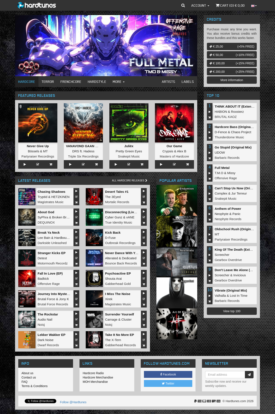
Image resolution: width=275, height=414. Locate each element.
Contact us (28, 377)
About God (46, 212)
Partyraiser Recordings (37, 156)
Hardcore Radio (93, 373)
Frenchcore (71, 81)
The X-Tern (113, 340)
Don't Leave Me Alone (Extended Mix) (243, 270)
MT (45, 151)
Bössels (33, 151)
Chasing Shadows (51, 191)
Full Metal (222, 168)
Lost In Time (239, 295)
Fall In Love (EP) (50, 273)
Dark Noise (45, 340)
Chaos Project (241, 132)
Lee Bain (44, 237)
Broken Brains (62, 217)
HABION (221, 111)
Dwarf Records (48, 345)
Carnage (111, 319)
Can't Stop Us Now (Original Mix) (240, 188)
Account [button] (200, 5)
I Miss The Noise (117, 294)
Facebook (168, 374)
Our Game (174, 146)
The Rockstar (48, 314)
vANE (130, 217)
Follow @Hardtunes (73, 402)
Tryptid (42, 197)
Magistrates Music (51, 202)
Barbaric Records (227, 157)
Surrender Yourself (119, 314)
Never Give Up (38, 146)
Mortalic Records (117, 202)
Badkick (43, 278)
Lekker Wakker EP (52, 335)
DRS (75, 151)
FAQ (24, 381)
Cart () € (230, 5)
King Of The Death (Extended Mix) (241, 249)
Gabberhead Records (120, 345)
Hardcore (26, 81)
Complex (221, 193)
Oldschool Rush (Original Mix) (238, 229)
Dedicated (129, 258)
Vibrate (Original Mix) (231, 290)
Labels (188, 81)
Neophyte (221, 214)
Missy (231, 173)
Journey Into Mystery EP (56, 294)
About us (27, 373)
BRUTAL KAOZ (226, 117)
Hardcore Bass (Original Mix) (237, 127)
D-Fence (221, 132)
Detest (42, 258)
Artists (168, 81)
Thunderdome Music (229, 137)
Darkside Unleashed (52, 243)
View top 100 (231, 311)
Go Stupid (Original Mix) (233, 147)
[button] (183, 5)
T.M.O (219, 173)
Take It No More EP (119, 335)
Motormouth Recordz (53, 263)
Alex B (181, 151)
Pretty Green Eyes (129, 151)
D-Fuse (110, 237)
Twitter (168, 383)
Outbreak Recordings (120, 243)
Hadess (89, 151)
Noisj (41, 324)
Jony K (64, 299)
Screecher (222, 254)
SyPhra (43, 217)
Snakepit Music (129, 156)
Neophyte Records (228, 219)
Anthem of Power (228, 208)
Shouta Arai (113, 278)
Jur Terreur (239, 193)
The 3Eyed (113, 197)
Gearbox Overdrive (228, 260)
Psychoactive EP (118, 273)
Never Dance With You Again (127, 253)
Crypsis (167, 151)
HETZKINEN (60, 197)
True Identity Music (118, 222)
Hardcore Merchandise (98, 377)
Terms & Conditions (34, 386)
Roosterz (237, 111)
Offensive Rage (49, 284)
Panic (236, 214)
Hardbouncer (63, 237)
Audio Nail (45, 319)
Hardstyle (97, 81)
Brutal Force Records (53, 304)
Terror (48, 81)
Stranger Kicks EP (52, 253)
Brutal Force (46, 299)
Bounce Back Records (121, 263)
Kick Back (113, 232)
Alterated (111, 258)
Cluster (126, 319)
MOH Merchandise (95, 381)
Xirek (108, 299)
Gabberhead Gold (118, 284)
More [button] (119, 81)
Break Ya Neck (49, 232)
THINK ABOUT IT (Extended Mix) (239, 106)
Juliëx (128, 146)
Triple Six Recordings (83, 156)
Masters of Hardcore (174, 156)
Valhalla (220, 295)
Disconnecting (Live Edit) (124, 212)
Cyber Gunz (113, 217)
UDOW (220, 152)
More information (231, 80)
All (129, 180)
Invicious (239, 275)
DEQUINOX (46, 222)
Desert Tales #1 (116, 191)
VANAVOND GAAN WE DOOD (88, 146)
